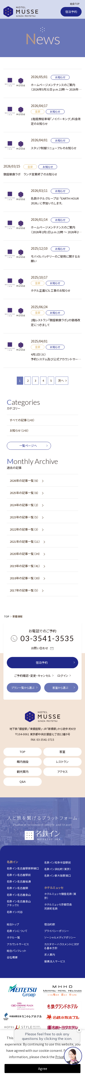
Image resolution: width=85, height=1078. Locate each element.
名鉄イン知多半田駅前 (57, 862)
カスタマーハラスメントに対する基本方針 (61, 946)
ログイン (62, 675)
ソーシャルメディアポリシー (60, 937)
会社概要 (12, 957)
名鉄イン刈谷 (15, 912)
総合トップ (13, 924)
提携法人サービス (54, 961)
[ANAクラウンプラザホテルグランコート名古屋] (22, 1006)
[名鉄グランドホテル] (62, 1006)
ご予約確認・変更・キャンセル (32, 675)
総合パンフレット (16, 950)
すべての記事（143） (22, 420)
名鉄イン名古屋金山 (19, 894)
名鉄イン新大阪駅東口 (57, 875)
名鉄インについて (17, 931)
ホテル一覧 (13, 937)
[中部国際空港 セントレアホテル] (22, 1016)
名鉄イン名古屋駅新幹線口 (23, 868)
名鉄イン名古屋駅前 (19, 875)
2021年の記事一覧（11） (25, 541)
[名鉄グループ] (22, 990)
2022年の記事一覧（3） (24, 529)
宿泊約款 (49, 924)
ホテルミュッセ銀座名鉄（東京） (60, 896)
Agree (42, 1068)
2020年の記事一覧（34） (25, 554)
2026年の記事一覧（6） (24, 480)
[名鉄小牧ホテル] (62, 1017)
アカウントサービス (18, 944)
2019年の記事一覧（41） (25, 566)
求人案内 (49, 954)
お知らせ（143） (19, 430)
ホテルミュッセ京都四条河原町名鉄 (58, 906)
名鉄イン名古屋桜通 (19, 881)
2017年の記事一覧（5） (24, 590)
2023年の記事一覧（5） (24, 517)
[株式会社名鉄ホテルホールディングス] (62, 990)
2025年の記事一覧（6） (24, 493)
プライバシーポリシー (56, 931)
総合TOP (74, 3)
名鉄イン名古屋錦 (17, 888)
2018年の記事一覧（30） (25, 578)
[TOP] (42, 716)
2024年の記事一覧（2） (24, 505)
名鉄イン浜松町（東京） (57, 869)
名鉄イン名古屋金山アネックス (19, 903)
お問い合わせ (42, 648)
